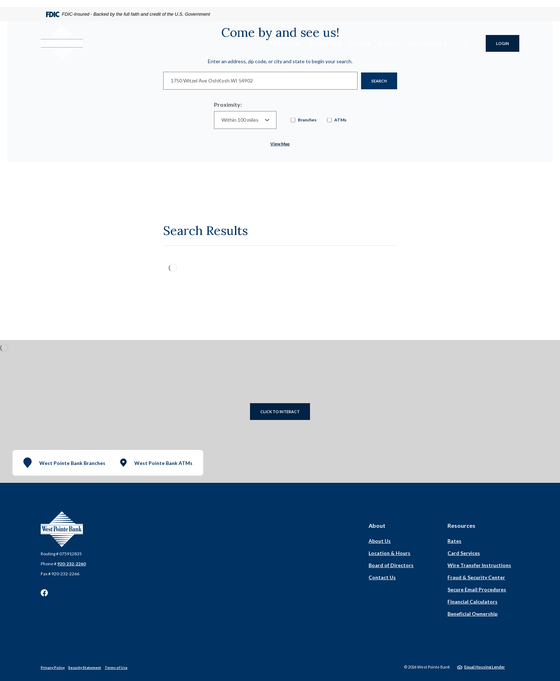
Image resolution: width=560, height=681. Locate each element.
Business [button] (326, 43)
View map (280, 143)
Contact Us (382, 577)
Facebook (44, 592)
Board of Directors (391, 565)
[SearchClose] (466, 43)
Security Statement (84, 667)
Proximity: (228, 104)
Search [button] (379, 81)
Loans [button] (360, 43)
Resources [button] (428, 43)
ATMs (336, 120)
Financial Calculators (473, 602)
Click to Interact (280, 411)
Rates (454, 541)
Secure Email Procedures (477, 589)
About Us (380, 541)
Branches (303, 120)
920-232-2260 (71, 563)
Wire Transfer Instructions (479, 565)
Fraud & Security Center (476, 577)
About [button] (390, 43)
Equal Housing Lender (484, 667)
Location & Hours (389, 553)
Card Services (464, 553)
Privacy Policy (53, 667)
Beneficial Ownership (473, 614)
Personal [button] (286, 43)
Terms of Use (116, 667)
